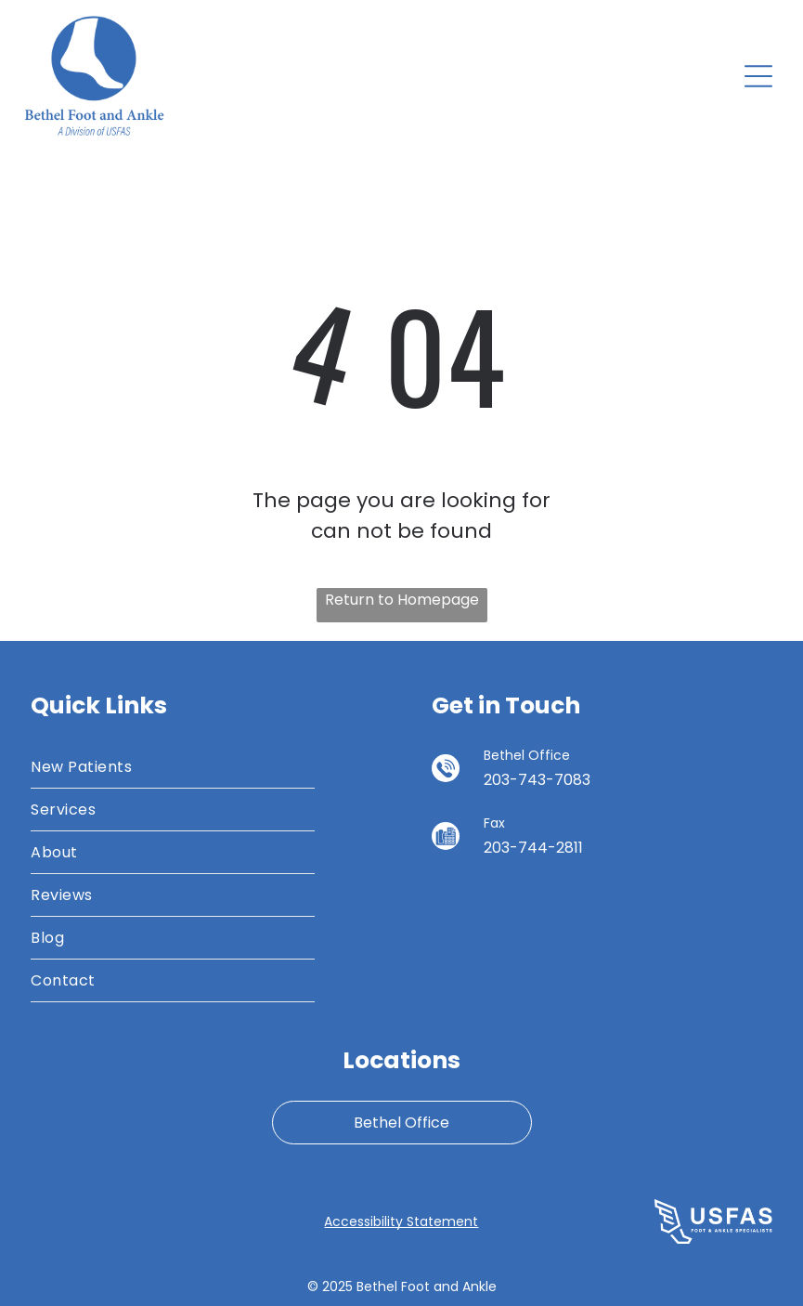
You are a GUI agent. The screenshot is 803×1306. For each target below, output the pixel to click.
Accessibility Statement (401, 1221)
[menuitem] (173, 767)
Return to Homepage (402, 599)
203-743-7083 (537, 779)
